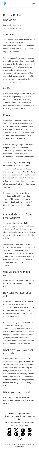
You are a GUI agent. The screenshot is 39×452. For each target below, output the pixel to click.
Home (11, 413)
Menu (34, 4)
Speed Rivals (24, 413)
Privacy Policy (19, 447)
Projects (9, 416)
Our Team (20, 416)
